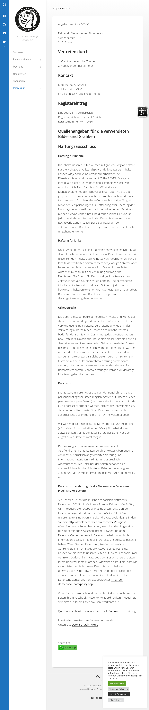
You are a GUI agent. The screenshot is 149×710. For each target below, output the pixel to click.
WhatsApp (70, 647)
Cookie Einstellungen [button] (118, 689)
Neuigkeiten (19, 73)
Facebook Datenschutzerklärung (116, 611)
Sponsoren (19, 80)
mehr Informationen (119, 694)
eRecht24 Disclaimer (81, 611)
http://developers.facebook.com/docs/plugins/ (97, 522)
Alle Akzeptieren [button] (117, 683)
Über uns (18, 66)
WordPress (96, 689)
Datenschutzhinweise (85, 624)
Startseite (18, 52)
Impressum (19, 88)
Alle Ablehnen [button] (116, 700)
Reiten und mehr (22, 59)
